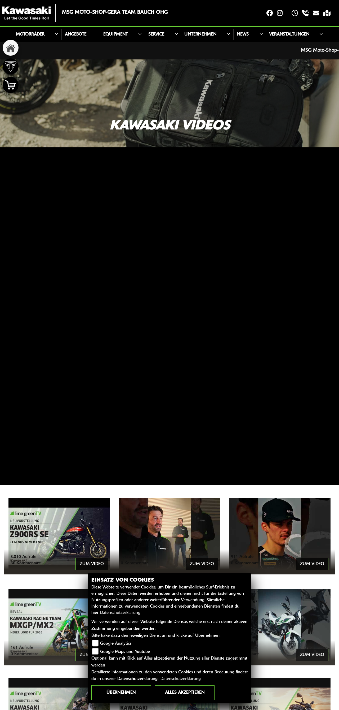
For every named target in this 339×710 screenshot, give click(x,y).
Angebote (75, 34)
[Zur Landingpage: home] (11, 48)
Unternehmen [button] (200, 34)
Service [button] (156, 34)
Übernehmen (121, 693)
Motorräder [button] (30, 34)
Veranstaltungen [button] (289, 34)
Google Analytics (115, 644)
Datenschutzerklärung (120, 613)
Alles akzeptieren (184, 693)
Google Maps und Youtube (125, 652)
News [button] (243, 34)
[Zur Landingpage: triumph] (11, 66)
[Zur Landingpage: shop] (11, 85)
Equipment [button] (115, 34)
